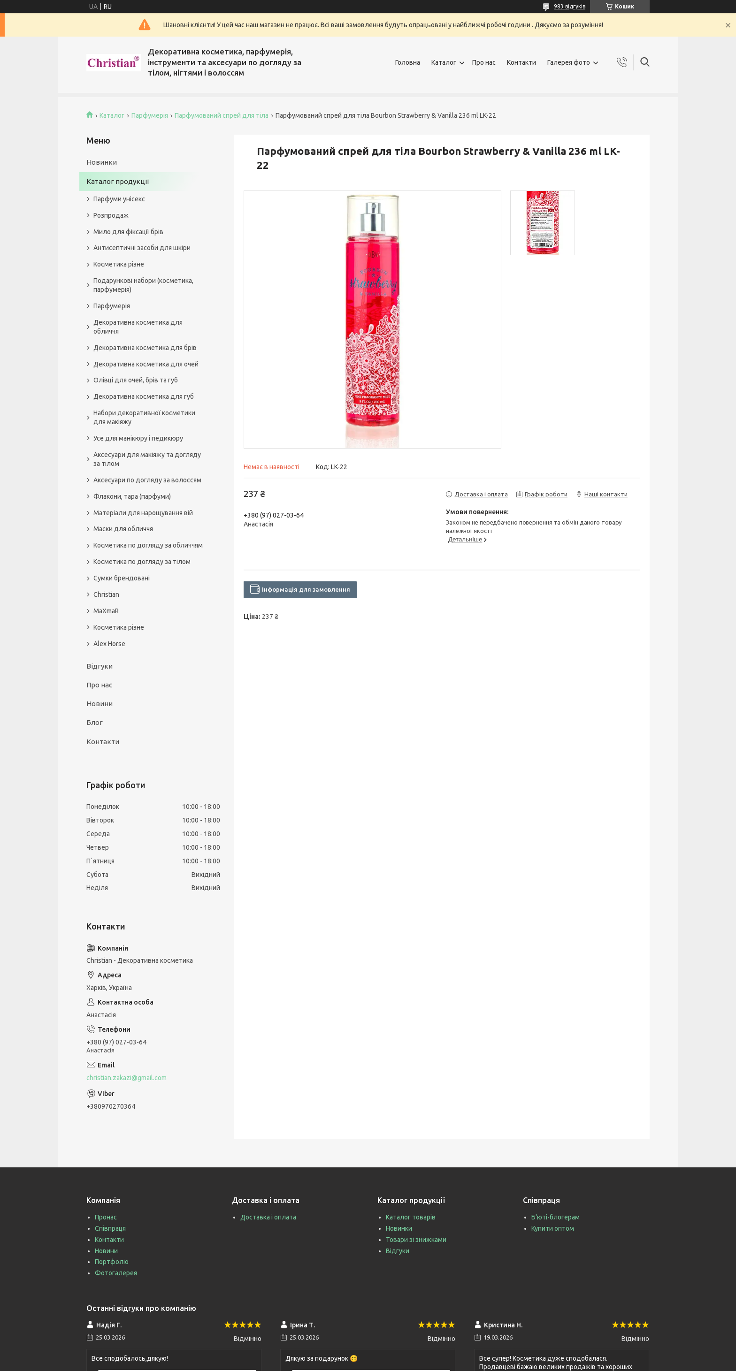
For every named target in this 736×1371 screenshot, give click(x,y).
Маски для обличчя (123, 529)
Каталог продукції (117, 181)
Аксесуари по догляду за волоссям (147, 480)
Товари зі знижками (416, 1239)
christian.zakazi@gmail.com (126, 1078)
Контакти (521, 62)
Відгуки (99, 666)
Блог (94, 722)
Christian (106, 594)
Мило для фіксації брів (128, 232)
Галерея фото (568, 62)
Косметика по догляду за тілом (142, 561)
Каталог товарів (411, 1217)
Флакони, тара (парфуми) (132, 496)
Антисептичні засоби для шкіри (142, 247)
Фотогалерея (116, 1273)
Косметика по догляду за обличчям (148, 545)
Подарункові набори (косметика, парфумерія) (143, 285)
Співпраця (110, 1228)
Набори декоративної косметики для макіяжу (144, 417)
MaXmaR (106, 611)
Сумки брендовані (121, 578)
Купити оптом (552, 1228)
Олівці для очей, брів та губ (135, 380)
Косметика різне (118, 264)
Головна (407, 62)
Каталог (443, 62)
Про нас (484, 62)
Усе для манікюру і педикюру (138, 438)
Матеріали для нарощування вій (143, 513)
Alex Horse (109, 643)
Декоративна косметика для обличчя (138, 327)
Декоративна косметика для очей (146, 364)
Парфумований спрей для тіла (221, 115)
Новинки (101, 162)
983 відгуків (569, 6)
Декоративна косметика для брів (145, 347)
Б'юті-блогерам (555, 1217)
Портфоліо (112, 1261)
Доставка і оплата (268, 1217)
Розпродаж (111, 215)
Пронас (106, 1217)
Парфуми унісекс (119, 199)
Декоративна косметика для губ (143, 396)
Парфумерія (149, 115)
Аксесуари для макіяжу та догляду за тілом (147, 459)
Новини (99, 704)
